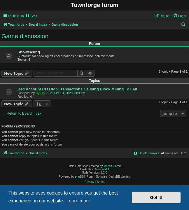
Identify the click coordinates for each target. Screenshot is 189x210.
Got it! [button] (156, 197)
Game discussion (24, 36)
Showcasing (29, 52)
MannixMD (102, 169)
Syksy (40, 93)
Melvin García (113, 166)
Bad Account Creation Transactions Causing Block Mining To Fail (77, 89)
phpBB (79, 176)
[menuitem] (31, 15)
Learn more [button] (78, 200)
